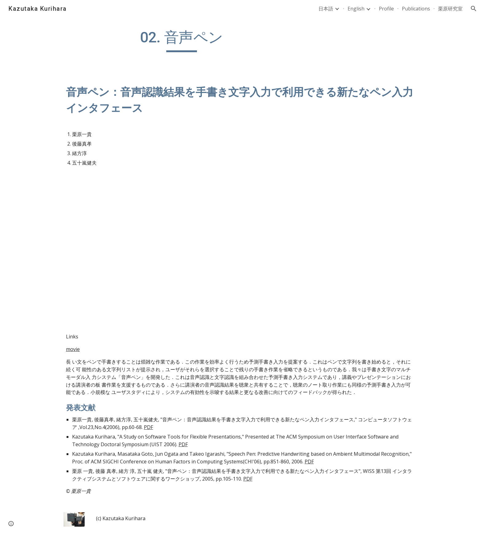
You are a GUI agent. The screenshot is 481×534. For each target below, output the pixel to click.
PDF (148, 427)
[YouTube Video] (149, 264)
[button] (473, 8)
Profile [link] (386, 8)
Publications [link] (416, 8)
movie (73, 349)
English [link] (356, 8)
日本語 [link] (325, 8)
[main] (181, 40)
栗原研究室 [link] (450, 8)
